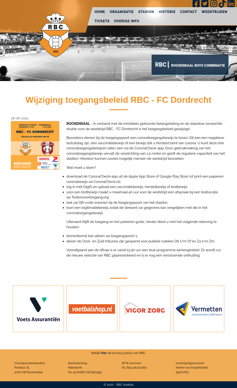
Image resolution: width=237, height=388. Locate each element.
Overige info (126, 21)
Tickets (102, 21)
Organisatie (122, 12)
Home (100, 12)
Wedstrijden (214, 12)
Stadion (146, 12)
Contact (188, 12)
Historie (167, 12)
